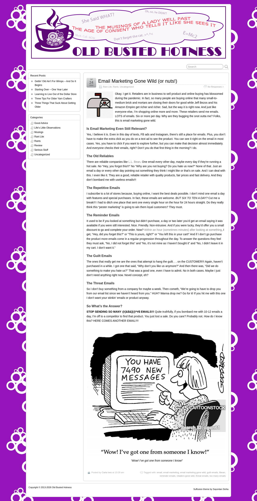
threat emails (202, 476)
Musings (38, 132)
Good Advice (41, 123)
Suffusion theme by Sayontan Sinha (210, 489)
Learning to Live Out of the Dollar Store (55, 94)
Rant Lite (107, 87)
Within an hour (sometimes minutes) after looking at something (183, 229)
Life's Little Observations (47, 127)
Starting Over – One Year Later (51, 89)
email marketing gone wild (193, 472)
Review (38, 145)
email (159, 472)
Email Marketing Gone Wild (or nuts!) (137, 81)
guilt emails (212, 472)
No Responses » (216, 87)
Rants (115, 87)
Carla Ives (107, 472)
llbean (222, 472)
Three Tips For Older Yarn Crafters (53, 98)
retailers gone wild (186, 476)
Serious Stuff (41, 149)
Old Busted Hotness (62, 487)
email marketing (171, 472)
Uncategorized (127, 87)
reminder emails (167, 476)
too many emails (218, 476)
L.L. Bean (134, 161)
